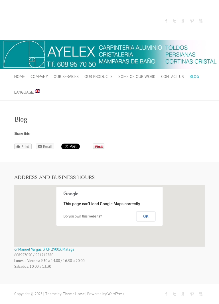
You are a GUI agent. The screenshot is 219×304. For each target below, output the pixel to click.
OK (145, 216)
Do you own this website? (83, 216)
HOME (19, 76)
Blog (194, 76)
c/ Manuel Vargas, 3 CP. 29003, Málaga (44, 249)
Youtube (200, 21)
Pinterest (192, 21)
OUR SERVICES (66, 76)
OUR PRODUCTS (98, 76)
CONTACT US (172, 76)
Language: (27, 92)
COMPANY (39, 76)
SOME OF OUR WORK (136, 76)
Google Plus (183, 21)
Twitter (175, 21)
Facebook (166, 21)
